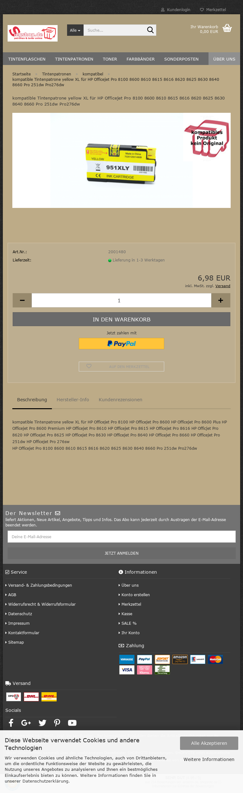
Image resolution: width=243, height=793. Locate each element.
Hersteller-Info (73, 399)
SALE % (128, 623)
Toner (110, 58)
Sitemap (14, 642)
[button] (22, 300)
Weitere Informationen (209, 759)
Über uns (224, 58)
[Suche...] (75, 30)
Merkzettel (213, 9)
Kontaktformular (22, 632)
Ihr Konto (129, 632)
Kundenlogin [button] (175, 9)
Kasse (125, 613)
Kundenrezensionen (120, 399)
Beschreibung (32, 399)
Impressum (17, 623)
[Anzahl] (121, 300)
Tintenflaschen (27, 58)
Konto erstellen (134, 594)
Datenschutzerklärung (45, 780)
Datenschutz (18, 613)
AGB (10, 594)
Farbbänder (141, 58)
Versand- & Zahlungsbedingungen (38, 585)
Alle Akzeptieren (209, 743)
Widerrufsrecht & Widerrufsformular (40, 604)
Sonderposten (181, 58)
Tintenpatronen (74, 58)
